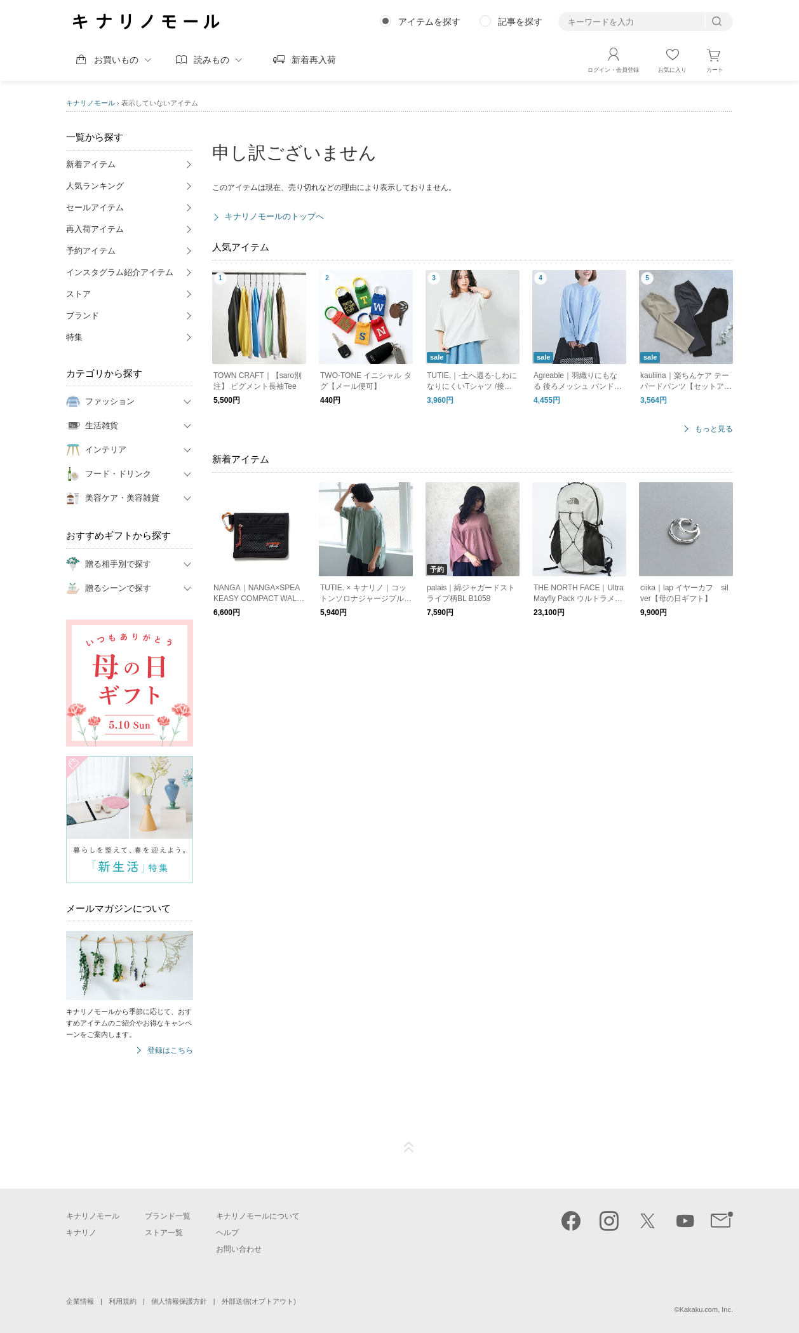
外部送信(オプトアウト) (259, 1301)
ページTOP (409, 1147)
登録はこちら (170, 1050)
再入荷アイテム (95, 229)
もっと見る (714, 429)
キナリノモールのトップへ (274, 216)
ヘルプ (227, 1232)
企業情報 (80, 1301)
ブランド (82, 315)
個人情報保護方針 (179, 1301)
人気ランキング (95, 186)
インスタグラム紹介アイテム (119, 272)
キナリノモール (90, 103)
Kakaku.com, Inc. (706, 1309)
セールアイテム (95, 207)
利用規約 (123, 1301)
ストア (78, 294)
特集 (74, 337)
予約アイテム (91, 250)
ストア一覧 (164, 1232)
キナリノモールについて (258, 1216)
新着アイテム (91, 164)
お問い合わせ (239, 1249)
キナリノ (81, 1232)
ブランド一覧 (168, 1216)
